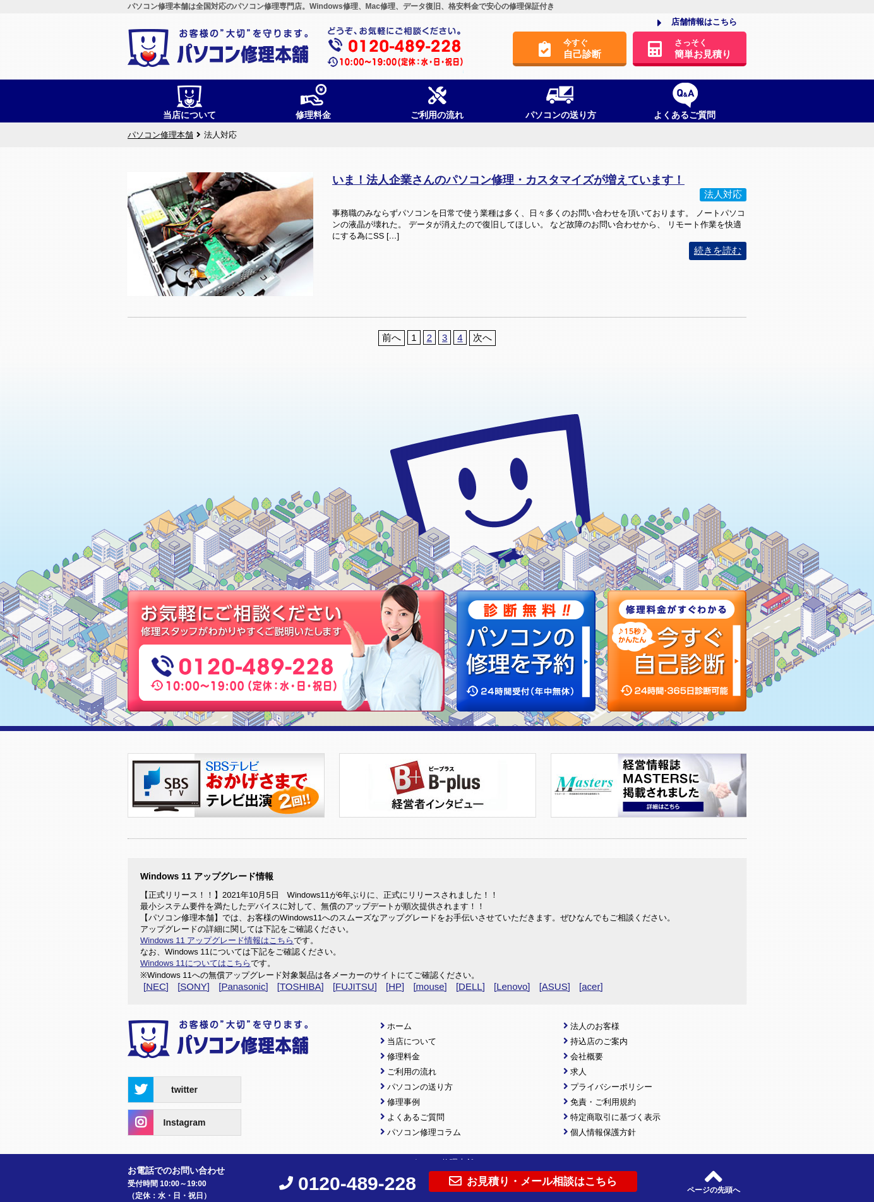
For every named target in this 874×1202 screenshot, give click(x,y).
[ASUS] (554, 986)
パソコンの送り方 (420, 1087)
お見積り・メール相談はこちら (533, 1181)
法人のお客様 (595, 1026)
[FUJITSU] (355, 986)
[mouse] (429, 986)
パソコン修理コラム (424, 1132)
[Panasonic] (243, 986)
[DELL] (470, 986)
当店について (411, 1041)
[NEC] (156, 986)
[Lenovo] (512, 986)
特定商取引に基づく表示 (615, 1117)
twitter (163, 1089)
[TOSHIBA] (300, 986)
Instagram (166, 1122)
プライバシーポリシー (611, 1087)
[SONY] (193, 986)
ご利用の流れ (411, 1071)
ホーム (399, 1026)
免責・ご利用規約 (603, 1102)
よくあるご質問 (416, 1117)
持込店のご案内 (599, 1041)
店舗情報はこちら (697, 22)
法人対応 (723, 194)
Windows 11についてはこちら (195, 963)
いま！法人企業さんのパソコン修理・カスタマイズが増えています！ (508, 180)
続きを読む (717, 250)
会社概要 (586, 1056)
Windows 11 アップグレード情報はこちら (217, 940)
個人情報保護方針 (603, 1132)
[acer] (591, 986)
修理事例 (403, 1102)
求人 (578, 1071)
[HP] (395, 986)
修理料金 (403, 1056)
